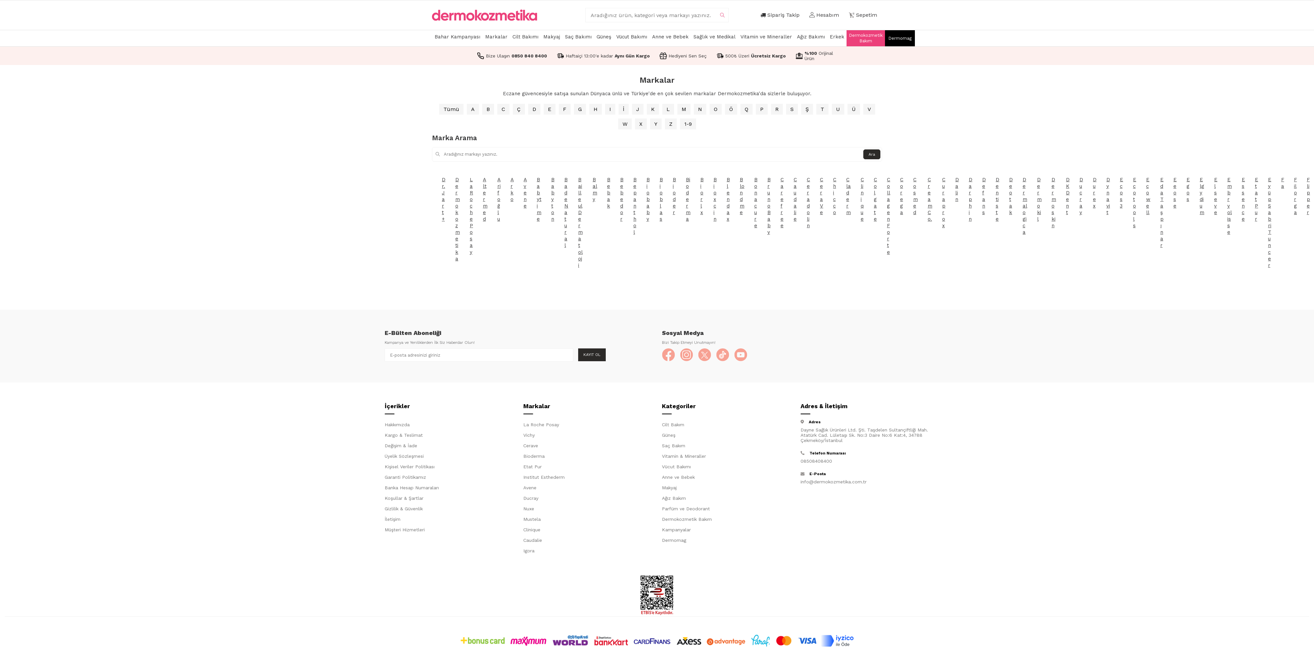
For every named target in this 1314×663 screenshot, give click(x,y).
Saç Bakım (673, 445)
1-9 (688, 124)
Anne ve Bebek (670, 37)
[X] (704, 355)
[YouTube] (740, 355)
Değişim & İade (401, 445)
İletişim (392, 519)
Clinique (531, 529)
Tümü (451, 109)
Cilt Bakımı (525, 37)
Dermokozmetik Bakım (866, 38)
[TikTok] (722, 355)
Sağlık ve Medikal (714, 37)
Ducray (530, 498)
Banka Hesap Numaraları (412, 487)
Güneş (604, 37)
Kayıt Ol (591, 354)
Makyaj (551, 37)
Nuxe (528, 508)
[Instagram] (686, 355)
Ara (872, 154)
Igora (528, 550)
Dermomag (900, 38)
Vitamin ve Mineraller (766, 37)
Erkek (837, 37)
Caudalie (532, 540)
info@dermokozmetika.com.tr (834, 481)
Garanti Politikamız (405, 477)
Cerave (530, 445)
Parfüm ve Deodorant (686, 508)
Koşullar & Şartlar (404, 498)
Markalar (496, 37)
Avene (529, 487)
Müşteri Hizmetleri (405, 529)
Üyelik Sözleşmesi (404, 456)
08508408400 (816, 461)
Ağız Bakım (674, 498)
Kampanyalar (676, 529)
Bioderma (534, 456)
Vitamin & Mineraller (684, 456)
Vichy (529, 435)
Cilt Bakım (673, 424)
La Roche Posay (541, 424)
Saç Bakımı (578, 37)
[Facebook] (668, 355)
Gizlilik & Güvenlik (404, 508)
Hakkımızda (397, 424)
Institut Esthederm (544, 477)
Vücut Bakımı (631, 37)
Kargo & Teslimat (404, 435)
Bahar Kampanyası (457, 37)
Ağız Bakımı (811, 37)
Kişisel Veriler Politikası (410, 466)
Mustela (532, 519)
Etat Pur (532, 466)
